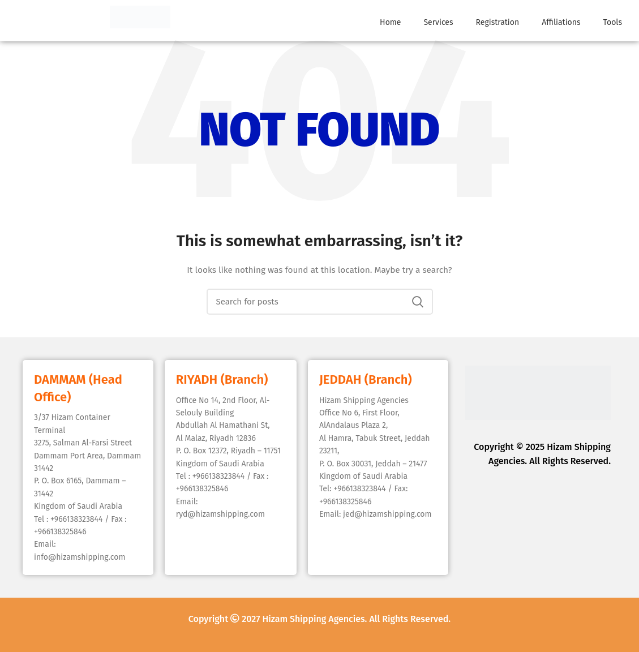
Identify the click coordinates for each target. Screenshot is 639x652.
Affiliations (561, 22)
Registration (498, 22)
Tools (612, 22)
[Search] (320, 302)
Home (390, 22)
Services (438, 22)
